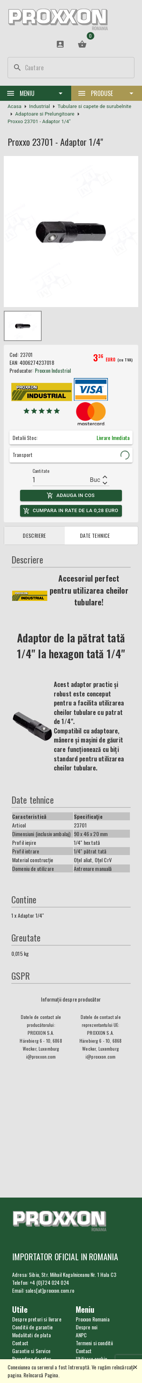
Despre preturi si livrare (36, 1319)
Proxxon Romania (92, 1319)
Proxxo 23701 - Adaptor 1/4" (39, 121)
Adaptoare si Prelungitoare (45, 114)
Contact (84, 1351)
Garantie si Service (31, 1351)
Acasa (15, 106)
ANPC (81, 1335)
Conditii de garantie (32, 1327)
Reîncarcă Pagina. (41, 1375)
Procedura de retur (31, 1359)
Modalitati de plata (31, 1335)
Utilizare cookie (91, 1359)
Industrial (39, 106)
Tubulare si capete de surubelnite (94, 106)
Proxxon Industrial (53, 370)
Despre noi (87, 1327)
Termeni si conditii (94, 1343)
